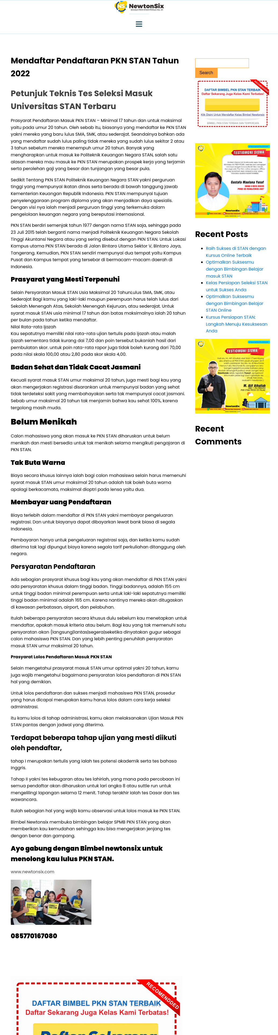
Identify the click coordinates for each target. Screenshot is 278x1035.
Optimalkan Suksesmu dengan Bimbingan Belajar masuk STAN (234, 269)
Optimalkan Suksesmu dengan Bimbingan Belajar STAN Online (234, 303)
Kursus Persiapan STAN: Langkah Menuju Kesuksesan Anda (237, 324)
